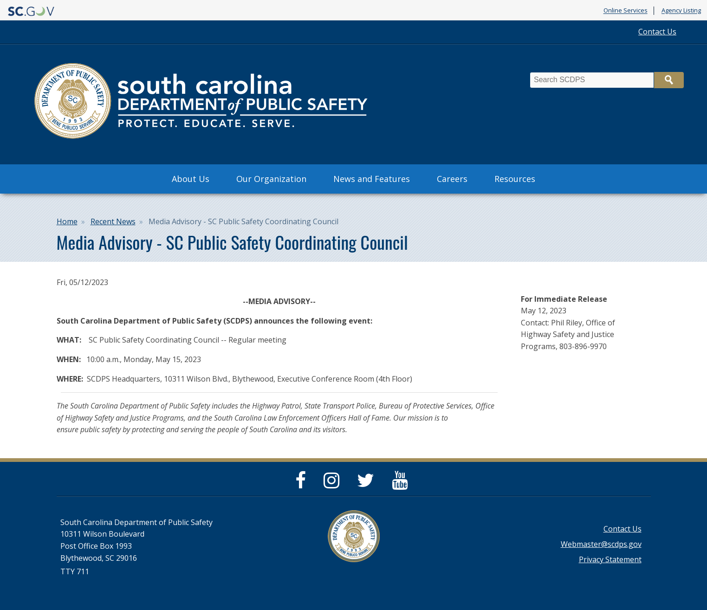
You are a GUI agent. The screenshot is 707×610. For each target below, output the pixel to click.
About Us (190, 178)
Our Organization (271, 178)
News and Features (371, 178)
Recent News (113, 221)
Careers (452, 178)
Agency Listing (681, 10)
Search (669, 80)
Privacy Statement (610, 559)
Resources (514, 178)
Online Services (625, 10)
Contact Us (657, 31)
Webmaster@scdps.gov (601, 544)
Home (67, 221)
